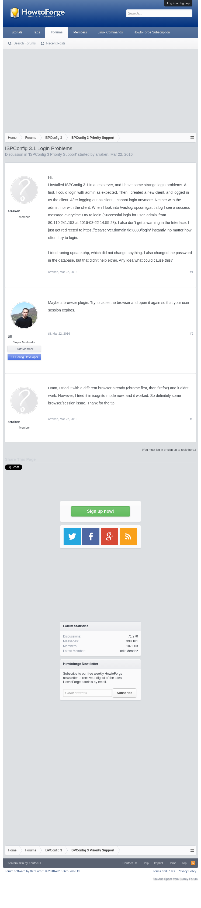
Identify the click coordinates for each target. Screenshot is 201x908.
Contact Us (130, 863)
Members (80, 32)
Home (172, 863)
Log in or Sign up (178, 3)
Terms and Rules (164, 871)
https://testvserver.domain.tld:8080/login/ (117, 230)
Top (184, 863)
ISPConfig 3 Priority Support (52, 154)
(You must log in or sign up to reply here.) (169, 449)
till (10, 336)
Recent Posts (55, 43)
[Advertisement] (100, 89)
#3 (191, 419)
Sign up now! (100, 511)
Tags (36, 32)
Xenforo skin (15, 863)
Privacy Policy (187, 871)
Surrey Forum (188, 879)
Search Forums (24, 43)
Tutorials (16, 32)
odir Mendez (129, 651)
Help (146, 863)
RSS (193, 863)
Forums (57, 32)
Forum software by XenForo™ (42, 871)
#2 (191, 333)
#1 (191, 271)
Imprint (158, 863)
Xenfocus (35, 863)
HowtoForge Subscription (152, 32)
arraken (102, 154)
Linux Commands (110, 32)
